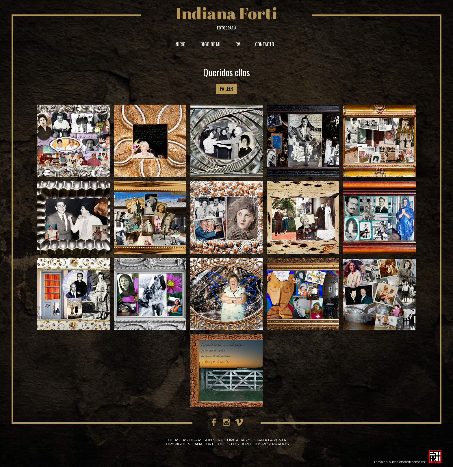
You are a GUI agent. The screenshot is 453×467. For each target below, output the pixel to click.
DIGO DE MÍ (210, 44)
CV (237, 44)
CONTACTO (264, 44)
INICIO (179, 44)
